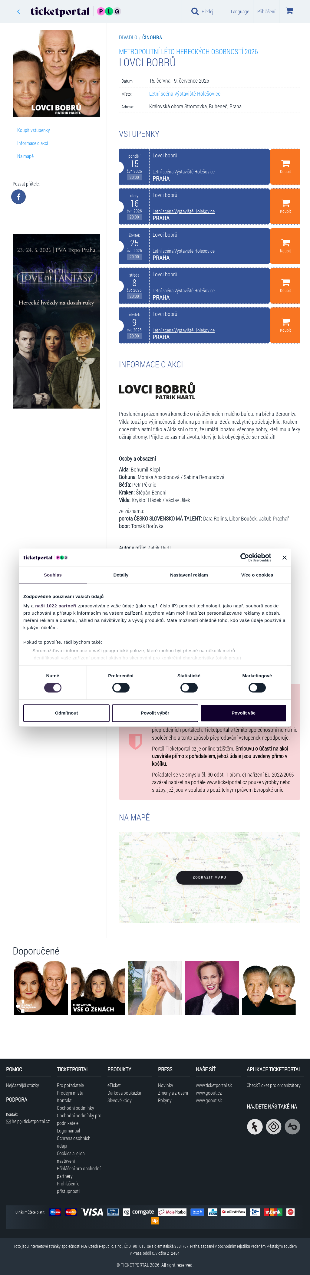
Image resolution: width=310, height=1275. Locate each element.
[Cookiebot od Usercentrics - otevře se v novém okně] (244, 557)
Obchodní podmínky (75, 1108)
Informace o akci (32, 143)
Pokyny (165, 1100)
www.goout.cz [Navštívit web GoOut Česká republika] (209, 1092)
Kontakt (64, 1100)
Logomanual (68, 1130)
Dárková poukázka (124, 1092)
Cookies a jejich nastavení (71, 1157)
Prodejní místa (70, 1092)
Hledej (202, 11)
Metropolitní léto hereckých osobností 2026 (188, 51)
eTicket (114, 1085)
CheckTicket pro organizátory (274, 1085)
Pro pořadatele (70, 1085)
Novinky (165, 1085)
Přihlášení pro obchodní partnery (79, 1172)
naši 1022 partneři (56, 605)
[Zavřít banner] (284, 557)
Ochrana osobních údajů (74, 1142)
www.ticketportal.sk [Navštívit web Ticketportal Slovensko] (214, 1085)
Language (240, 11)
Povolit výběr (155, 712)
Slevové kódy (119, 1100)
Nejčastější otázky (22, 1085)
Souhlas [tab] (53, 574)
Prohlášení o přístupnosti (68, 1187)
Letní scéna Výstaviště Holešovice (184, 93)
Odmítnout (66, 712)
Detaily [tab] (121, 574)
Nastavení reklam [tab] (189, 574)
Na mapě (25, 156)
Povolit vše (244, 712)
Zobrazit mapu (209, 877)
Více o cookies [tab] (257, 574)
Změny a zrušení (173, 1092)
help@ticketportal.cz (28, 1121)
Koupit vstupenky (33, 130)
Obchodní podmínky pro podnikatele (79, 1119)
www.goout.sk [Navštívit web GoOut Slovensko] (209, 1100)
